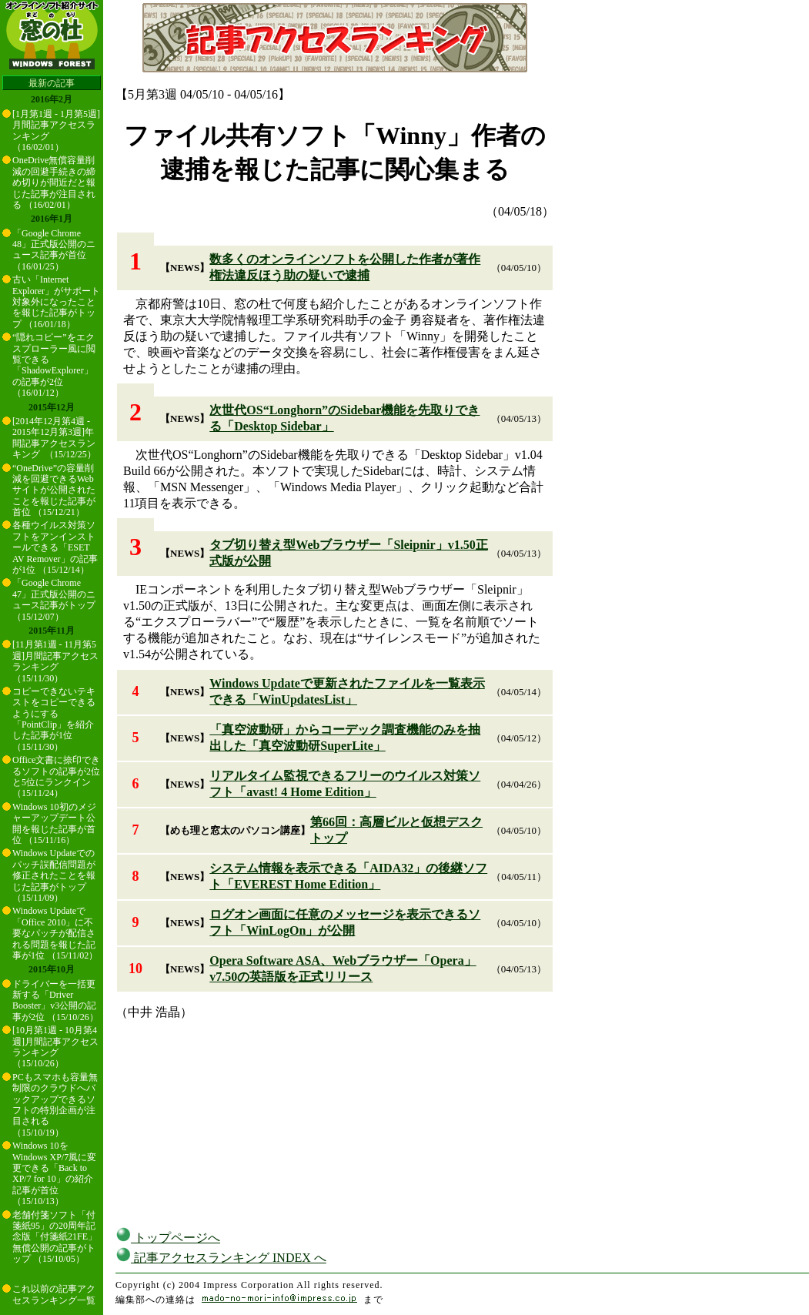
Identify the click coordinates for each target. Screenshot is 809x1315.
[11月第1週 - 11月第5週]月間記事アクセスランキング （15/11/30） (55, 661)
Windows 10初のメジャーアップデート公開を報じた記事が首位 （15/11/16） (54, 823)
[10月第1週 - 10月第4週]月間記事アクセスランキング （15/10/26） (55, 1047)
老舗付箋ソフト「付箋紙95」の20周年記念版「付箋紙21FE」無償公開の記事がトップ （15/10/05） (54, 1237)
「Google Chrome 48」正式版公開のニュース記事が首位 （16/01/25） (53, 250)
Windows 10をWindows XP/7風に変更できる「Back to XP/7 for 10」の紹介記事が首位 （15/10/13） (54, 1173)
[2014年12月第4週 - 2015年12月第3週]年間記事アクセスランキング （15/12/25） (54, 438)
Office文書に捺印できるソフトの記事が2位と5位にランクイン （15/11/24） (56, 776)
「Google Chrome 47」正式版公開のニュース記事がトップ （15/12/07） (53, 599)
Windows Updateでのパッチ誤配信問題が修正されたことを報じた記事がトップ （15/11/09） (53, 875)
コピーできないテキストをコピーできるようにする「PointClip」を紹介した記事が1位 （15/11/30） (53, 719)
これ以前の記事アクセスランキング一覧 (53, 1294)
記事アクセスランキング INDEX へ (220, 1257)
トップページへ (167, 1237)
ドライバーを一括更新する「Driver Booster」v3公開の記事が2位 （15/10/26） (55, 1000)
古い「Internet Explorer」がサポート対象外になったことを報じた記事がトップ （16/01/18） (56, 302)
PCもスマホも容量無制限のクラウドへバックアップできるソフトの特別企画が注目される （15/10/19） (55, 1105)
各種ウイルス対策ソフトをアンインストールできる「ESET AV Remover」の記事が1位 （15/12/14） (55, 547)
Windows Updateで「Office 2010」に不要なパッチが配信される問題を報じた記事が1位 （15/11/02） (55, 933)
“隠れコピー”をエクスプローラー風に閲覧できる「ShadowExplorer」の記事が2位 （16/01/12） (53, 365)
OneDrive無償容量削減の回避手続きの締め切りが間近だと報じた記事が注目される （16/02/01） (53, 182)
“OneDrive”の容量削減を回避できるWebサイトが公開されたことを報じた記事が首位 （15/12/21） (53, 490)
